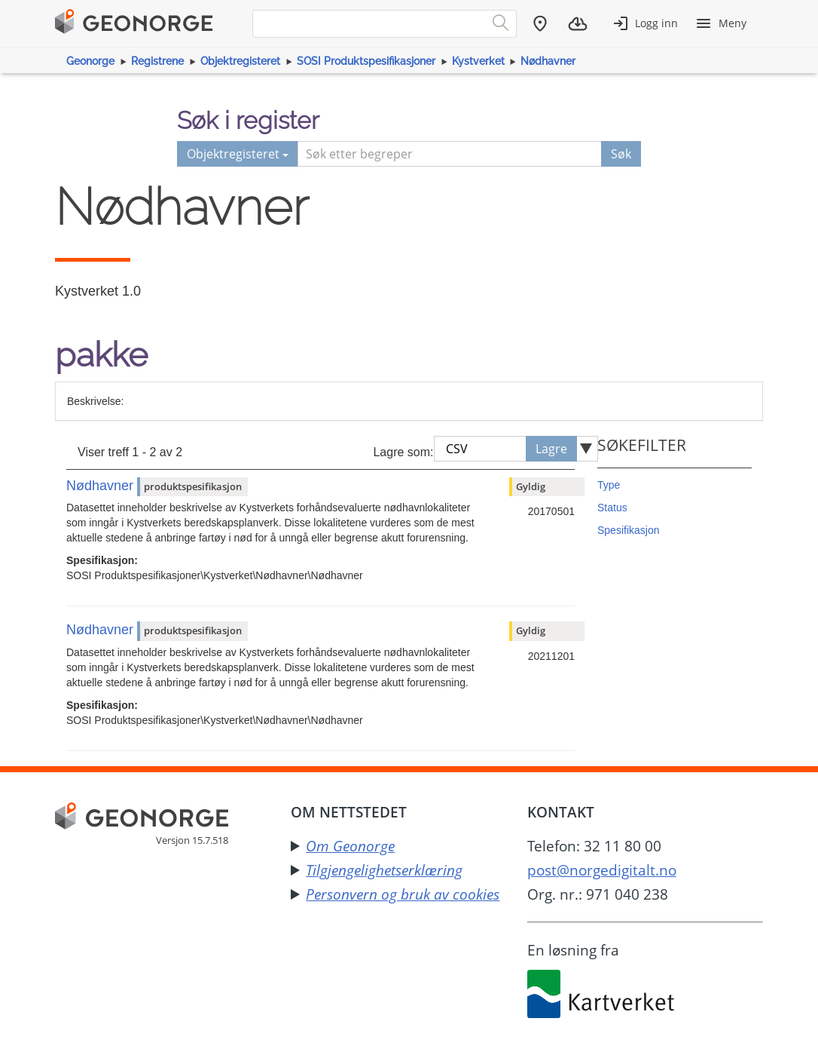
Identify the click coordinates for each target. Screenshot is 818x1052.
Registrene (157, 61)
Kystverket (478, 61)
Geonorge (90, 61)
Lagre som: (403, 452)
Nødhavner (547, 61)
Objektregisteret (240, 61)
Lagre (551, 448)
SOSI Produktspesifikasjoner (366, 61)
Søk (621, 154)
